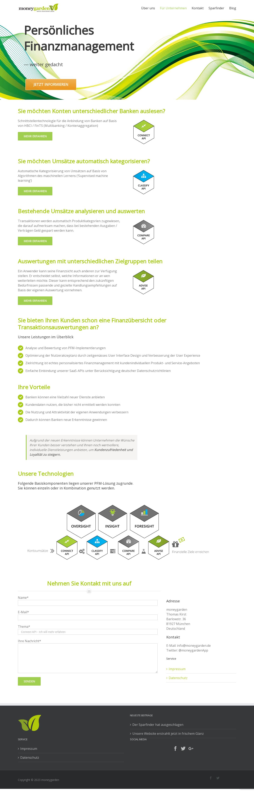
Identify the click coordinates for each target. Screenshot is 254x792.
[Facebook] (175, 748)
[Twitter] (183, 748)
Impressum (177, 669)
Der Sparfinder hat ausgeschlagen (157, 724)
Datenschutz (178, 678)
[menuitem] (150, 8)
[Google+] (191, 748)
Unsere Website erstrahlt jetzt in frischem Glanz (168, 733)
